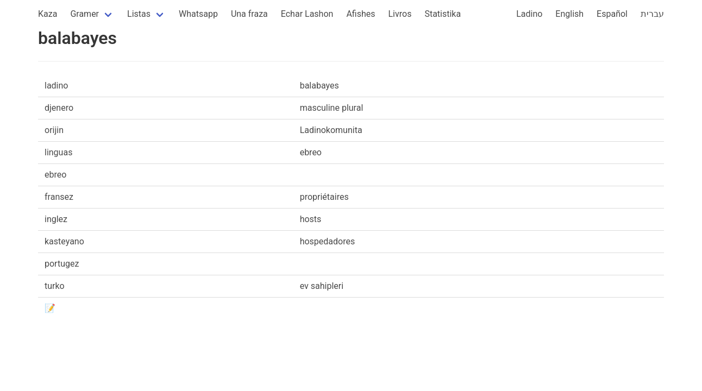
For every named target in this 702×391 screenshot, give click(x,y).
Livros (400, 14)
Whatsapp (198, 14)
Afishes (360, 14)
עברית (652, 14)
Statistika (442, 14)
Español (612, 14)
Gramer (84, 14)
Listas (139, 14)
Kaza (47, 14)
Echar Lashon (307, 14)
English (569, 14)
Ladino (529, 14)
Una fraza (249, 14)
